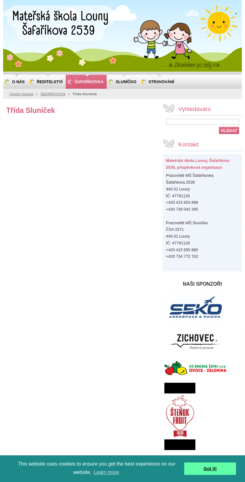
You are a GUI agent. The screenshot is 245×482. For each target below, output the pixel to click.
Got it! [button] (210, 468)
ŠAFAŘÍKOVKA (53, 94)
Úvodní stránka (21, 94)
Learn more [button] (106, 472)
